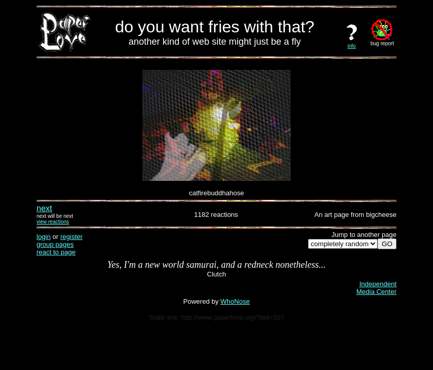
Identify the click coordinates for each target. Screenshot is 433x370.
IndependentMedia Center (376, 287)
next (44, 208)
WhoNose (235, 301)
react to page (56, 252)
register (71, 236)
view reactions (53, 222)
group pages (55, 244)
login (43, 236)
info (352, 44)
